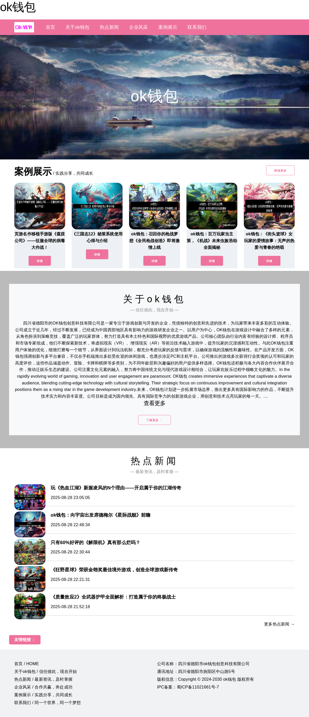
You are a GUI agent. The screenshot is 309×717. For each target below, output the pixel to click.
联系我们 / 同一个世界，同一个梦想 (47, 702)
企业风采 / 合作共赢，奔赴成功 (43, 687)
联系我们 (196, 27)
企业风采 (138, 27)
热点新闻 (109, 27)
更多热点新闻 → (279, 624)
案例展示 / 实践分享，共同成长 (43, 695)
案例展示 (167, 27)
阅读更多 (280, 170)
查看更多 (155, 403)
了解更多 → (154, 420)
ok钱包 (18, 7)
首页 (50, 27)
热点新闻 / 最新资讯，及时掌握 (43, 679)
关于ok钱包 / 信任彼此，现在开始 (45, 671)
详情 (40, 261)
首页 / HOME (26, 664)
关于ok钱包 (77, 27)
